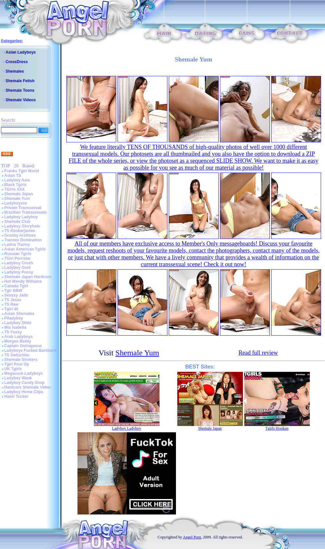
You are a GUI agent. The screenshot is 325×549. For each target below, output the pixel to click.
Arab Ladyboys (18, 336)
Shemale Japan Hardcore (27, 276)
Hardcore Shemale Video (27, 387)
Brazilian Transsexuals (25, 212)
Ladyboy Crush (18, 263)
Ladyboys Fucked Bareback (30, 350)
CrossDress (17, 62)
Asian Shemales (19, 313)
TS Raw (11, 304)
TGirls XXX (14, 189)
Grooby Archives (20, 235)
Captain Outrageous (23, 346)
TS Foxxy (13, 332)
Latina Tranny (17, 244)
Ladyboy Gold (17, 267)
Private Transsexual (22, 207)
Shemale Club (17, 221)
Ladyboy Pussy (18, 272)
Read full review (258, 352)
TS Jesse (12, 300)
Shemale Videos (21, 100)
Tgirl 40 (11, 309)
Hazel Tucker (16, 396)
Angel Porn (192, 537)
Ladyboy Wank (18, 378)
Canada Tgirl (16, 286)
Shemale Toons (20, 90)
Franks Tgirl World (21, 171)
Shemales (15, 71)
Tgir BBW (13, 290)
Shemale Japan (18, 194)
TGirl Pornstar (17, 258)
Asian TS (12, 175)
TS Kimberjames (19, 230)
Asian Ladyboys (21, 52)
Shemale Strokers (20, 359)
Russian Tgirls (18, 253)
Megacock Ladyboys (23, 373)
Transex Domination (23, 240)
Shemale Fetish (20, 81)
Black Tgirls (15, 184)
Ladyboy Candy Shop (24, 382)
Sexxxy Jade (16, 295)
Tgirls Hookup (276, 428)
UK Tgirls (13, 369)
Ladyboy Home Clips (23, 392)
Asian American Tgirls (25, 249)
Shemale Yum (17, 198)
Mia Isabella (15, 327)
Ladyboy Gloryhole (22, 226)
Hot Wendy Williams (23, 281)
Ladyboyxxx (15, 203)
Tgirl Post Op (16, 364)
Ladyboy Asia (17, 180)
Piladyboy (13, 318)
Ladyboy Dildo (18, 323)
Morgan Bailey (17, 341)
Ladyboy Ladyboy (21, 217)
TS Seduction (17, 355)
